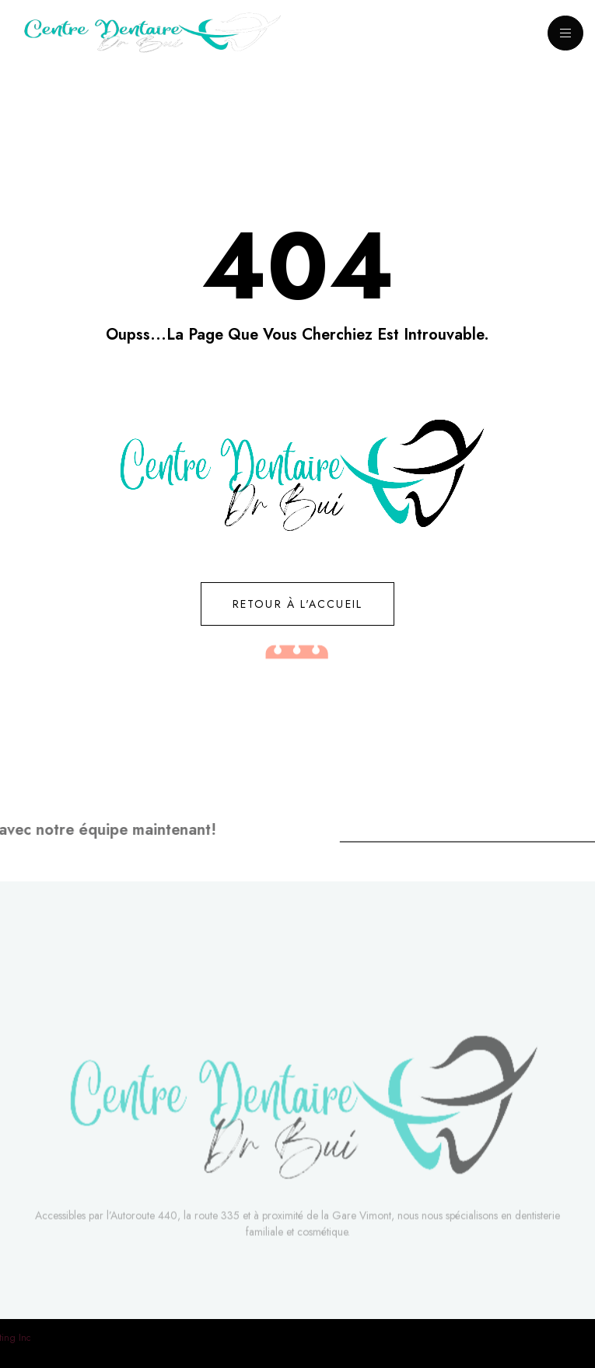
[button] (72, 380)
